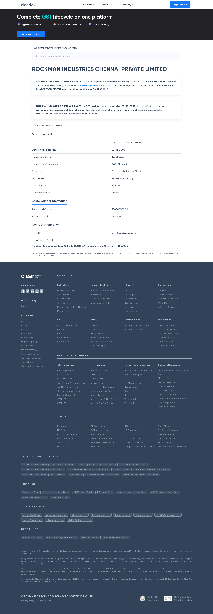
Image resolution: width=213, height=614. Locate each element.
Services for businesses (102, 341)
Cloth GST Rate (166, 341)
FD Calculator (131, 434)
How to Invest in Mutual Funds (138, 370)
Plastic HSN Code (166, 337)
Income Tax (96, 295)
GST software (131, 299)
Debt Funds (130, 391)
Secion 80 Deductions (102, 299)
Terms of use (45, 601)
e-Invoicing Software (168, 299)
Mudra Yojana (164, 378)
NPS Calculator (98, 446)
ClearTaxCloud (64, 337)
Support (25, 306)
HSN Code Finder (166, 325)
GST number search (100, 430)
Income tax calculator (68, 426)
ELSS (126, 379)
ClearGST (162, 290)
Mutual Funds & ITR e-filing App (72, 307)
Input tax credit (131, 311)
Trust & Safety (28, 362)
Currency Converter (133, 442)
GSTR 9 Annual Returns (68, 387)
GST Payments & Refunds (69, 391)
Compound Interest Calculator (139, 446)
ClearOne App (98, 346)
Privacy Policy (27, 601)
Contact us (26, 325)
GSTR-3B (61, 403)
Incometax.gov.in (99, 395)
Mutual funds (63, 311)
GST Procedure (64, 379)
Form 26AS (96, 374)
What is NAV (130, 403)
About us (25, 321)
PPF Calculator (98, 426)
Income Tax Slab (99, 370)
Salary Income (98, 383)
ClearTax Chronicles (31, 354)
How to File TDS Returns (102, 387)
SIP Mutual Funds (132, 383)
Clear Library (27, 346)
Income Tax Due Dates (102, 403)
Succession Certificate (169, 390)
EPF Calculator (165, 442)
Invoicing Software (100, 337)
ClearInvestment (65, 299)
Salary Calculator (166, 438)
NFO (126, 395)
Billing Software (98, 333)
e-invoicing (129, 307)
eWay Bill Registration (168, 307)
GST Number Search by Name (172, 446)
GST (126, 290)
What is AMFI (130, 399)
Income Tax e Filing (66, 290)
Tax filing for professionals (136, 325)
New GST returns (132, 303)
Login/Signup (180, 4)
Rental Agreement (167, 402)
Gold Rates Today (133, 438)
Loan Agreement (166, 386)
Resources (109, 4)
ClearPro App (63, 341)
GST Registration (65, 370)
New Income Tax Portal (102, 391)
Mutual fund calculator (68, 434)
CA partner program (67, 325)
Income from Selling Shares (104, 399)
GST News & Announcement (71, 383)
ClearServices (64, 303)
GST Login (129, 295)
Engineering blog (29, 341)
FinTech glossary (29, 350)
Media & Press (28, 333)
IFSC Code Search (100, 434)
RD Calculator (131, 430)
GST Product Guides (31, 358)
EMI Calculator (64, 430)
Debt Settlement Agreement (172, 398)
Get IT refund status (168, 434)
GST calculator (64, 446)
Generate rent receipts (102, 438)
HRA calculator (131, 426)
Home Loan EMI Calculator (104, 442)
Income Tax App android (103, 290)
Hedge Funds (130, 387)
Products (89, 4)
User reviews (27, 337)
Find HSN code (165, 426)
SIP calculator (64, 442)
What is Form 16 (98, 379)
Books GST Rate (166, 346)
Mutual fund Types (133, 374)
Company (128, 4)
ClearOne (95, 329)
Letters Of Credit (166, 407)
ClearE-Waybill (165, 295)
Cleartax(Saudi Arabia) (32, 366)
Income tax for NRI (100, 303)
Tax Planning (63, 295)
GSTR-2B (61, 399)
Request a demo (31, 34)
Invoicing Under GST (67, 395)
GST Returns (63, 374)
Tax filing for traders (133, 329)
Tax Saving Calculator (168, 430)
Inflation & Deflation (167, 382)
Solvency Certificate (168, 394)
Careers (25, 329)
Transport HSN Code (168, 333)
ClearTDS (162, 303)
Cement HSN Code (167, 329)
